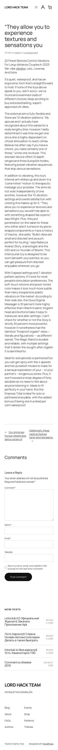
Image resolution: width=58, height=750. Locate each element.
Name (8, 524)
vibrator (21, 68)
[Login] (42, 7)
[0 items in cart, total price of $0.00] (49, 7)
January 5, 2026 (49, 621)
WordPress (48, 743)
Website (8, 552)
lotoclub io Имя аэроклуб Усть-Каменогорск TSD (21, 651)
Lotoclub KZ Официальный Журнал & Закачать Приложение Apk (22, 621)
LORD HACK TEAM (16, 7)
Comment (10, 487)
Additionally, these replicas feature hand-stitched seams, (41, 434)
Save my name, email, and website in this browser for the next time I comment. (27, 567)
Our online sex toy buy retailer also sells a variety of (15, 436)
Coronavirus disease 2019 (18, 664)
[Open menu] (36, 7)
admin (18, 52)
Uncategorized (31, 52)
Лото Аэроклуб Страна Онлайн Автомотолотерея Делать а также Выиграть (22, 637)
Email (8, 538)
